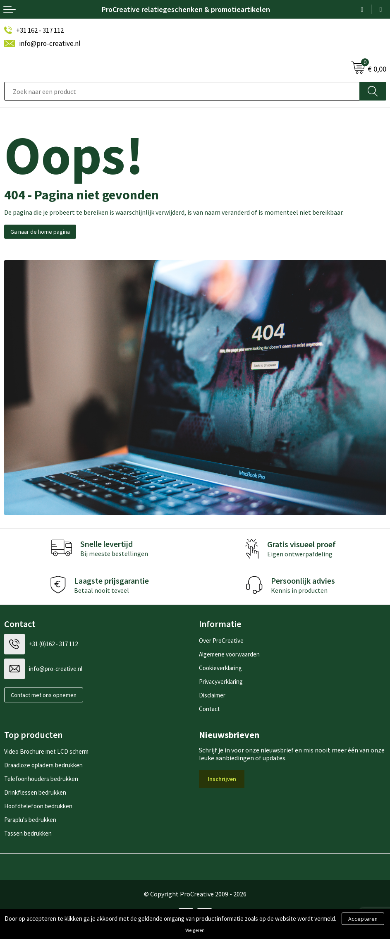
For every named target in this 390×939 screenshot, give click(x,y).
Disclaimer (212, 695)
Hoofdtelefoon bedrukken (38, 806)
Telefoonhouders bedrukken (41, 779)
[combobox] (182, 91)
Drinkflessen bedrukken (35, 792)
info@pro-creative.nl (50, 43)
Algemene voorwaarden (229, 654)
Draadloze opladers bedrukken (43, 765)
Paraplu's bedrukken (30, 820)
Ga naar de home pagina (40, 231)
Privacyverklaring (221, 681)
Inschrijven (222, 779)
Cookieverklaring (220, 668)
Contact (209, 709)
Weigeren (195, 930)
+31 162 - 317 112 (40, 30)
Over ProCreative (221, 640)
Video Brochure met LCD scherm (46, 751)
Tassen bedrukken (28, 833)
